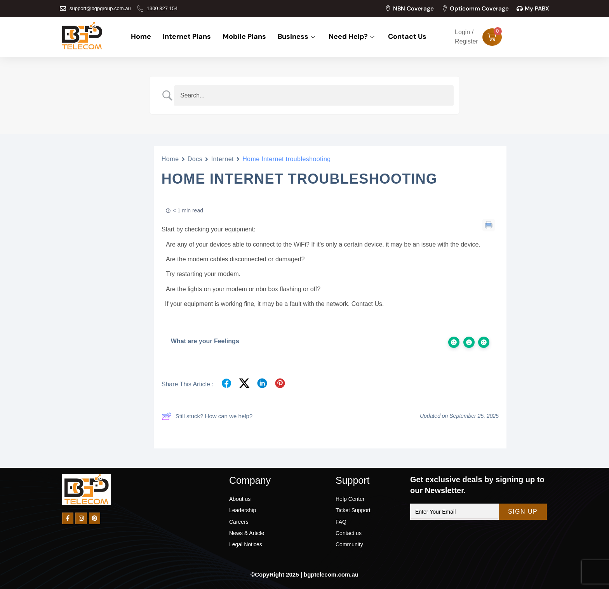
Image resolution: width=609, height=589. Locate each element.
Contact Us (407, 37)
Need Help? (352, 37)
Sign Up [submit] (522, 511)
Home (141, 37)
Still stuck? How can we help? (207, 416)
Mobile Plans (244, 37)
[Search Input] (314, 95)
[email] (454, 512)
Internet (222, 159)
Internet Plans (187, 37)
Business (297, 37)
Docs (195, 159)
